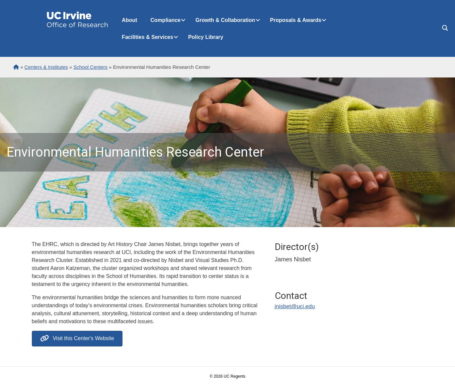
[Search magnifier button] (445, 28)
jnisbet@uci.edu (295, 306)
